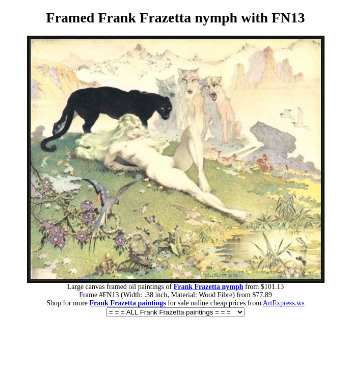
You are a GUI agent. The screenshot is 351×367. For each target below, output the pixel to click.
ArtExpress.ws (284, 303)
